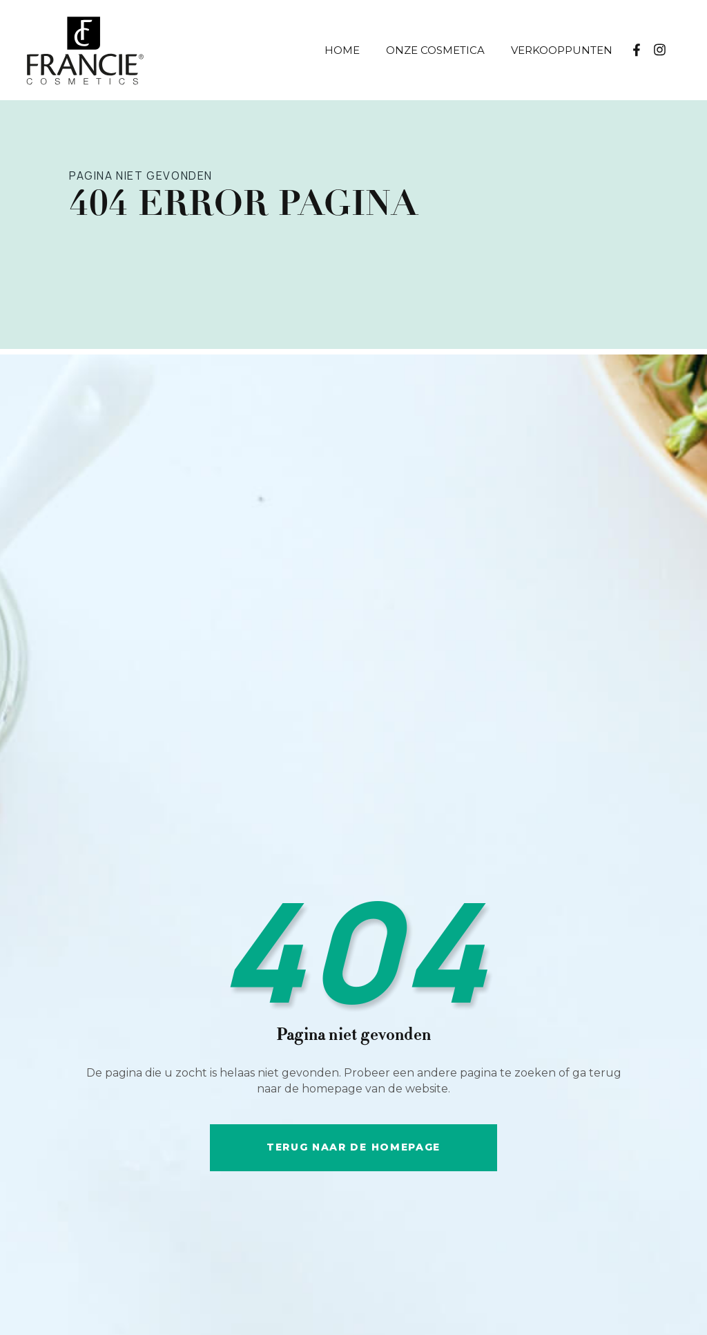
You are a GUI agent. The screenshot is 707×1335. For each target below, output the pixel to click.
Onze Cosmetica (435, 50)
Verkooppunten (561, 50)
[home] (124, 50)
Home (342, 50)
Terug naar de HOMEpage (353, 1147)
